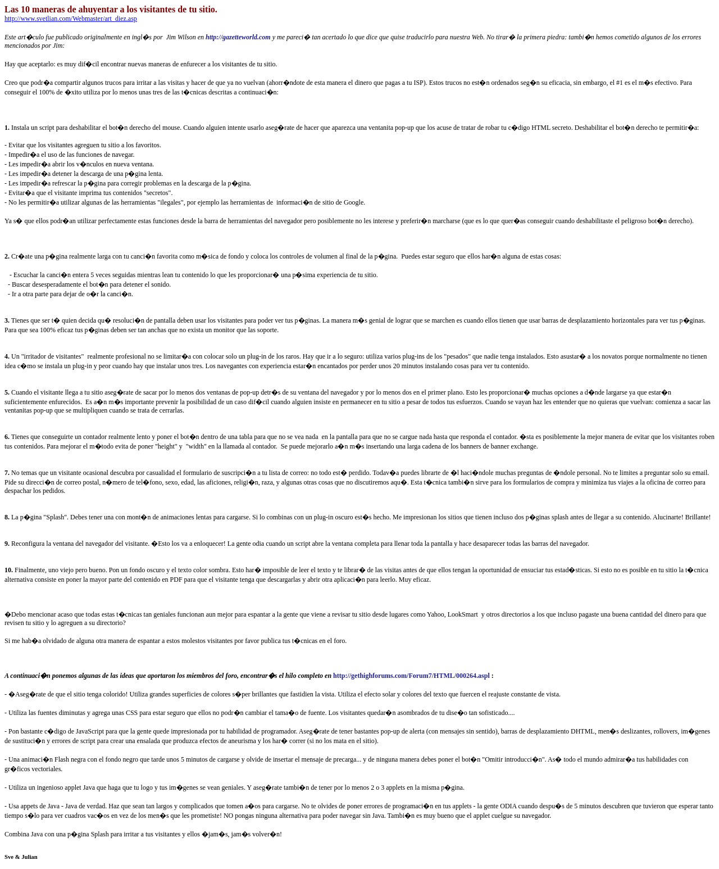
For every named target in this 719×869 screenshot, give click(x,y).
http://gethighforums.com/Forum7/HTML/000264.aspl (411, 676)
